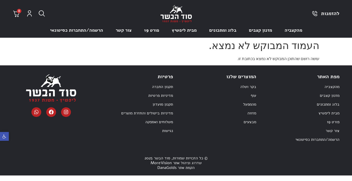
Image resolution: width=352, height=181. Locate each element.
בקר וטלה (248, 86)
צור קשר (123, 30)
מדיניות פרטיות (160, 95)
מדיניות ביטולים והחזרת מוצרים (147, 113)
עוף (253, 95)
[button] (4, 136)
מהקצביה (293, 30)
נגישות (167, 130)
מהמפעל (249, 104)
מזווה (251, 113)
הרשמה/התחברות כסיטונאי (76, 30)
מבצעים (250, 121)
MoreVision (161, 163)
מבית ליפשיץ (184, 30)
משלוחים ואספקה (159, 121)
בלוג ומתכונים (222, 30)
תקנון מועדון (163, 104)
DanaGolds (167, 167)
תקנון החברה (162, 86)
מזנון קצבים (260, 30)
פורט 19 (151, 30)
